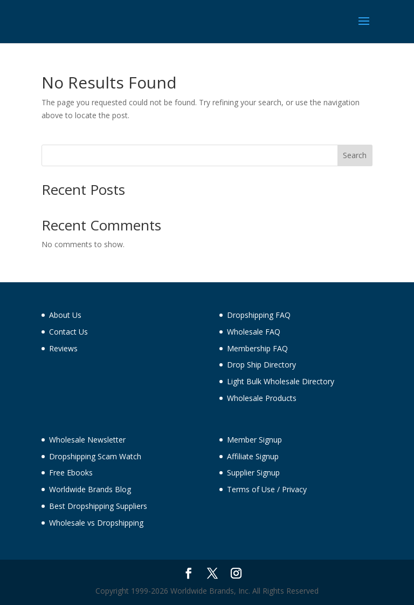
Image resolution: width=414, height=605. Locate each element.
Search (355, 155)
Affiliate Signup (253, 456)
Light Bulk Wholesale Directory (280, 381)
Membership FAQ (257, 348)
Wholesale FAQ (253, 332)
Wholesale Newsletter (87, 439)
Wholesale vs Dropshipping (96, 523)
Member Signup (254, 439)
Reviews (63, 348)
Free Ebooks (71, 472)
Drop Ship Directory (261, 364)
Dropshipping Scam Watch (95, 456)
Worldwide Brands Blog (90, 489)
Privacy (294, 489)
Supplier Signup (253, 472)
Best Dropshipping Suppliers (98, 506)
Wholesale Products (261, 398)
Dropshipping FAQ (259, 315)
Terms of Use (251, 489)
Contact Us (68, 332)
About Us (65, 315)
